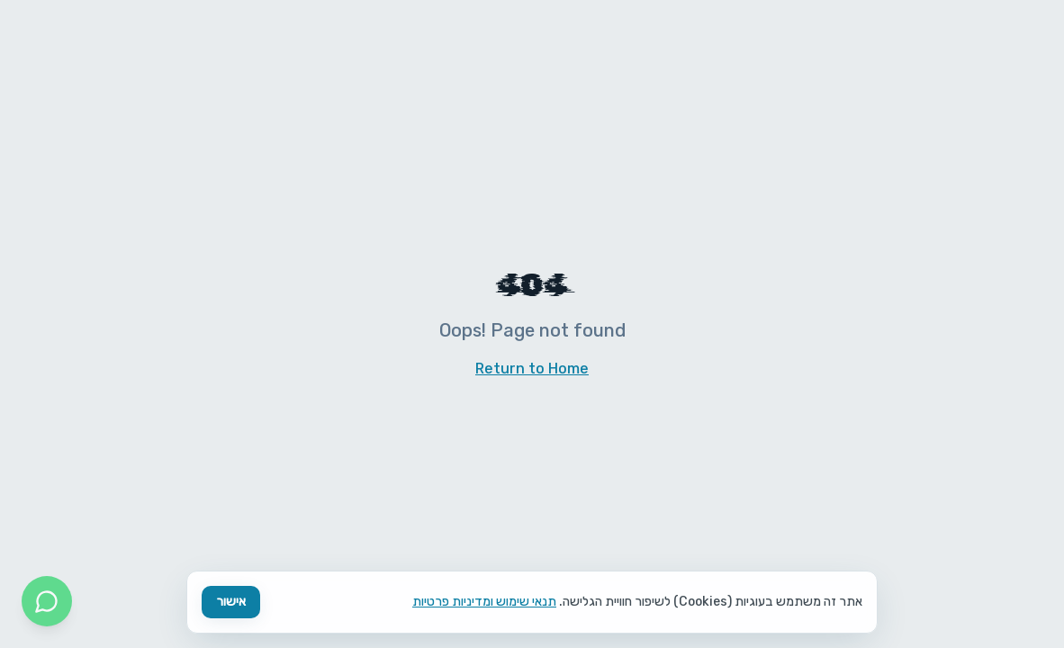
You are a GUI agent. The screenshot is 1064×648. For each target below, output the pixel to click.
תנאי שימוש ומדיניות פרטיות (484, 601)
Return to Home (532, 368)
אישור (231, 601)
